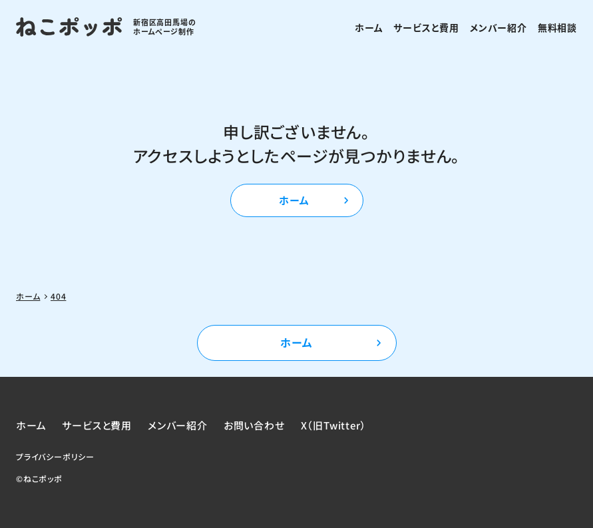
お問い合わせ (254, 425)
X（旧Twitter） (334, 425)
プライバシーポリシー (55, 456)
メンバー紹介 (498, 27)
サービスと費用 (426, 27)
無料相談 (557, 27)
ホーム (369, 27)
